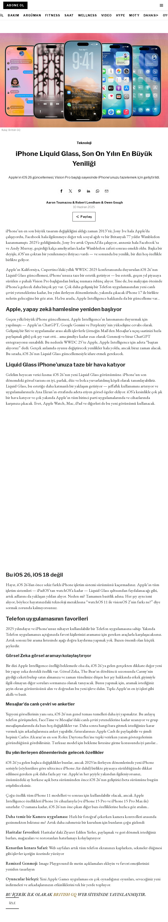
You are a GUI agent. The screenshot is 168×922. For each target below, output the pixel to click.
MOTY (134, 15)
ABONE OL (15, 5)
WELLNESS (87, 15)
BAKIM (13, 15)
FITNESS (52, 15)
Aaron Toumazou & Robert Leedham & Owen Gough (84, 202)
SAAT (69, 15)
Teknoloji (84, 143)
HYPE (120, 15)
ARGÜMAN (32, 15)
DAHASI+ (151, 15)
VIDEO (106, 15)
